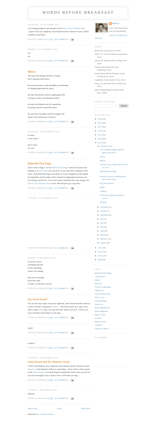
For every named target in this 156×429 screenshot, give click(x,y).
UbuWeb (98, 325)
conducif (103, 191)
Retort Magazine (101, 311)
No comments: (62, 39)
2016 (100, 131)
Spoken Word (42, 171)
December (104, 146)
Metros (32, 71)
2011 (100, 252)
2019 (100, 119)
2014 (100, 139)
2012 (100, 248)
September (104, 215)
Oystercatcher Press (102, 294)
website (55, 306)
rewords (98, 318)
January (103, 243)
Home (59, 408)
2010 (100, 256)
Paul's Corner (100, 315)
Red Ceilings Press (102, 308)
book (41, 310)
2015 (100, 135)
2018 (100, 123)
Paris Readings (101, 301)
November (104, 207)
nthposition (99, 290)
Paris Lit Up (100, 297)
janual (102, 187)
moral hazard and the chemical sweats (49, 361)
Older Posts (85, 408)
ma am (102, 156)
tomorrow (31, 369)
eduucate (103, 202)
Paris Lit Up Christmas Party (73, 28)
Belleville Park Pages (39, 163)
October (103, 211)
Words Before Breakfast (78, 12)
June (102, 223)
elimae (97, 280)
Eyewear (98, 283)
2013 (100, 143)
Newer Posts (33, 408)
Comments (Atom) (46, 414)
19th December (39, 372)
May (102, 227)
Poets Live (99, 304)
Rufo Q (115, 23)
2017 (100, 127)
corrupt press (100, 276)
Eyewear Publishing (103, 287)
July (102, 219)
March (103, 235)
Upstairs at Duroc (102, 328)
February (104, 239)
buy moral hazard (37, 299)
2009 (100, 259)
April (102, 231)
